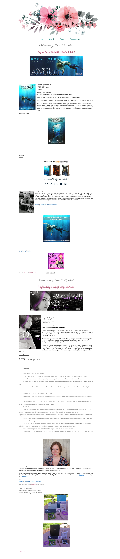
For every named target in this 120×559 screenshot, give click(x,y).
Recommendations (75, 39)
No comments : (39, 272)
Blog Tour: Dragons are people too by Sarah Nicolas (56, 287)
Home (41, 39)
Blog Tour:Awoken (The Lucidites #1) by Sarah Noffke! (56, 52)
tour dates (33, 484)
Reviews (62, 39)
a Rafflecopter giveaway (25, 551)
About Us (51, 39)
